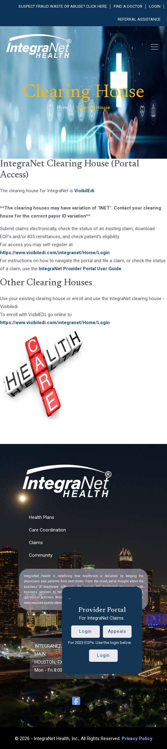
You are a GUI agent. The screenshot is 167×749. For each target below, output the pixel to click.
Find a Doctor (128, 6)
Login (155, 6)
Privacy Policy (137, 738)
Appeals (117, 631)
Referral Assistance (139, 19)
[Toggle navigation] (154, 47)
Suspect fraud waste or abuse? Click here (62, 6)
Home (63, 107)
